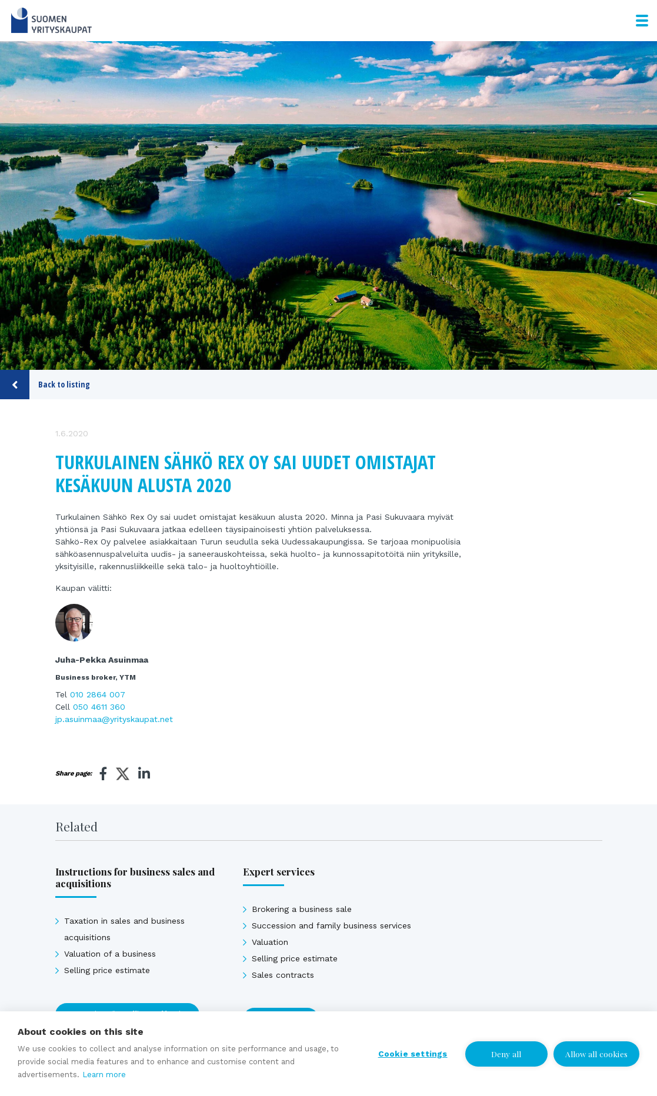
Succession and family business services (331, 925)
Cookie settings (413, 1053)
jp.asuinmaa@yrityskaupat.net (114, 719)
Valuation (270, 942)
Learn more (104, 1074)
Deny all (506, 1053)
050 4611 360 (99, 706)
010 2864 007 (97, 694)
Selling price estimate (107, 970)
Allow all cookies (596, 1053)
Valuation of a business (110, 953)
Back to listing (45, 384)
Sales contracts (283, 975)
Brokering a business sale (302, 909)
